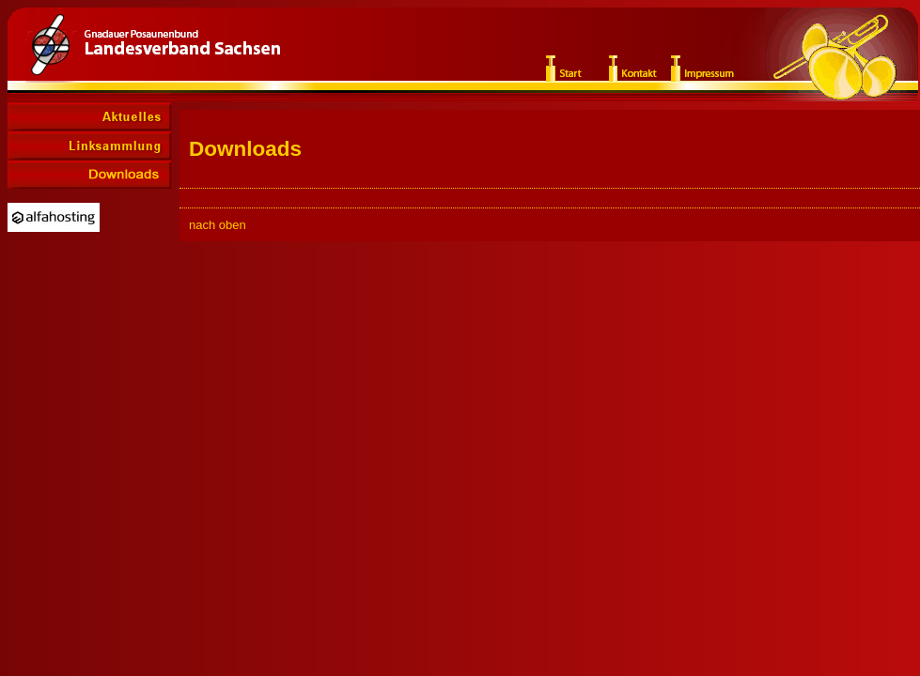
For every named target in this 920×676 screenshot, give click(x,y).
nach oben (217, 225)
